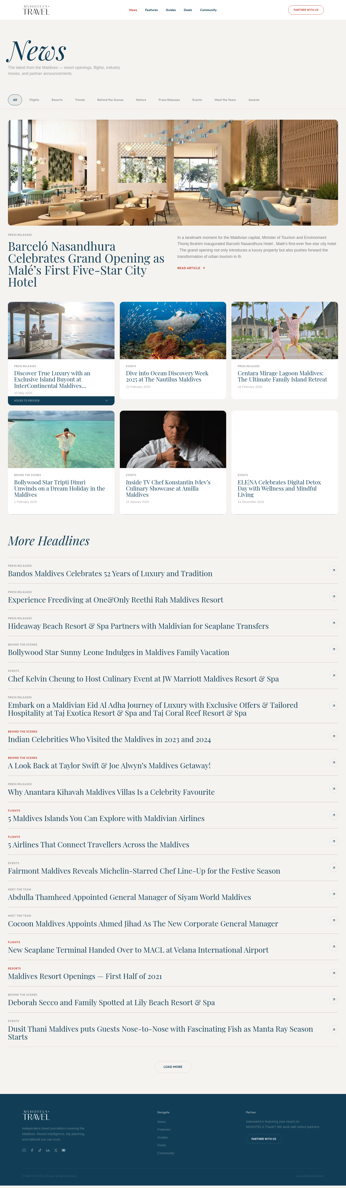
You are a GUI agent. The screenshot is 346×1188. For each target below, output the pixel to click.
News (133, 10)
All (16, 100)
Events (228, 100)
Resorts (66, 100)
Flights (39, 100)
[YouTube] (64, 1153)
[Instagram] (24, 1153)
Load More (173, 1069)
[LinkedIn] (48, 1153)
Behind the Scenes (127, 100)
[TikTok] (40, 1153)
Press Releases (196, 100)
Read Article (191, 270)
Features (151, 10)
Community (208, 10)
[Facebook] (32, 1153)
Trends (92, 100)
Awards (294, 100)
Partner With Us (306, 9)
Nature (163, 100)
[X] (56, 1153)
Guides (171, 10)
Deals (188, 10)
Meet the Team (260, 100)
